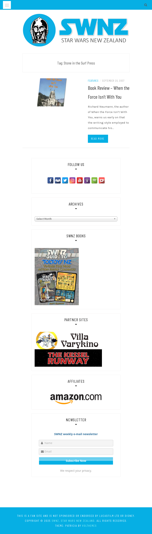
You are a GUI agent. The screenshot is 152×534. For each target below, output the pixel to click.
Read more (97, 138)
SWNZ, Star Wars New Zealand (73, 520)
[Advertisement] (76, 493)
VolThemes (89, 525)
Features (93, 80)
